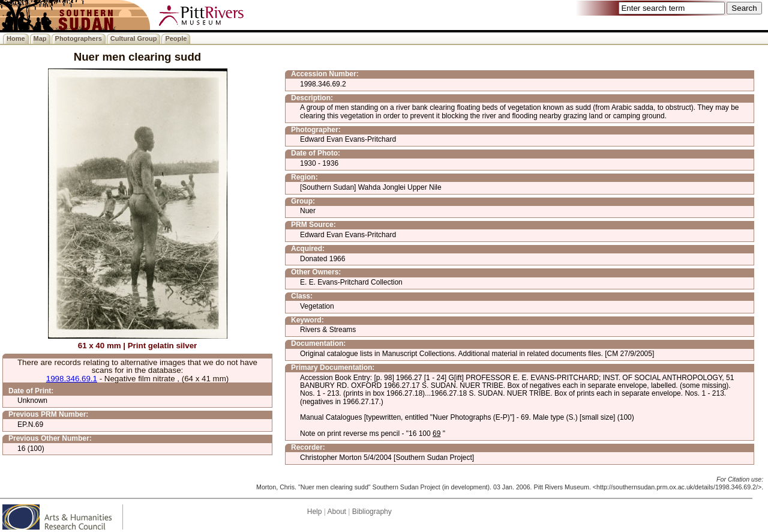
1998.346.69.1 (71, 378)
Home (16, 38)
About (337, 511)
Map (40, 38)
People (176, 38)
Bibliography (372, 511)
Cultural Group (133, 38)
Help (314, 511)
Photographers (78, 38)
